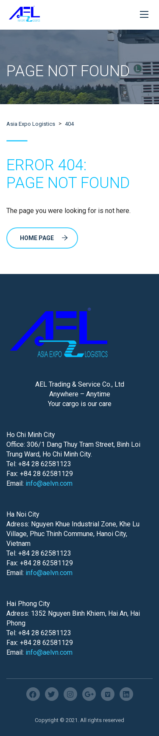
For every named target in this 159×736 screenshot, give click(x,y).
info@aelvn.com (49, 483)
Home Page (44, 238)
